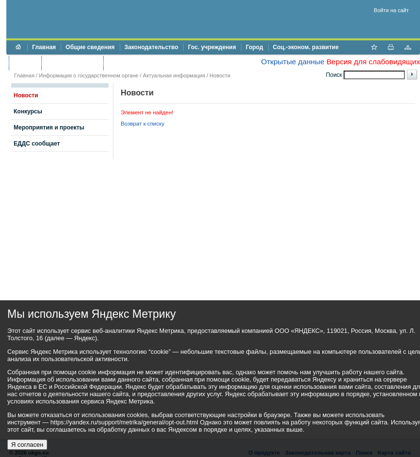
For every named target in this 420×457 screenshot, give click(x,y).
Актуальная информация (174, 75)
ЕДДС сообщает (37, 143)
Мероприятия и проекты (49, 127)
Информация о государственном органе (88, 75)
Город (254, 47)
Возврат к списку (142, 124)
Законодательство (152, 47)
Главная (44, 47)
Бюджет (25, 62)
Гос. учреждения (212, 47)
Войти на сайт (391, 10)
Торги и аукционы (72, 62)
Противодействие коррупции (150, 62)
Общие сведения (90, 47)
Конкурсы (28, 111)
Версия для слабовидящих (373, 61)
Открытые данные (292, 61)
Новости (220, 75)
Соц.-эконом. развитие (306, 47)
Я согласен (27, 444)
